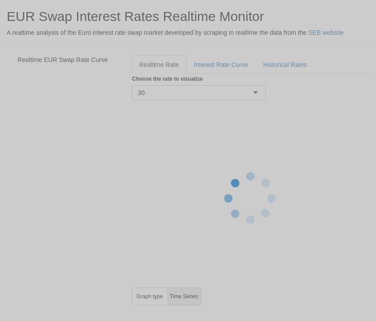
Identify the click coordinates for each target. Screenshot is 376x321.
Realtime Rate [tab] (159, 64)
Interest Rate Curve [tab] (221, 64)
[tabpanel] (250, 189)
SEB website (325, 32)
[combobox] (146, 92)
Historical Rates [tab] (285, 64)
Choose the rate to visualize (167, 79)
